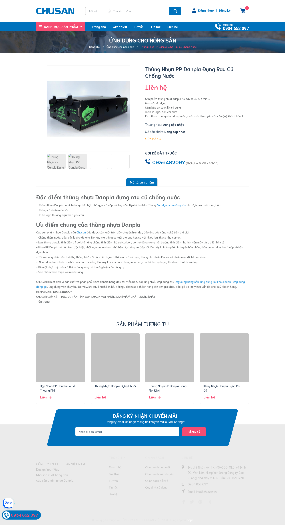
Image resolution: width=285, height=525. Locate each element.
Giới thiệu (114, 474)
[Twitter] (192, 502)
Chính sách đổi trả (156, 480)
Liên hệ (113, 494)
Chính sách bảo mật (157, 467)
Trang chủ (115, 467)
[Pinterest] (200, 502)
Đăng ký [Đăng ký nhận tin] (194, 432)
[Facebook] (184, 502)
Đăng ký (225, 10)
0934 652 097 (236, 28)
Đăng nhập (206, 10)
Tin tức (113, 487)
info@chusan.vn (206, 491)
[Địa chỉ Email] (127, 431)
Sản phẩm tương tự (142, 323)
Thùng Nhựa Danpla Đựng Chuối (115, 386)
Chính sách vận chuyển (159, 474)
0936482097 (168, 162)
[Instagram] (209, 502)
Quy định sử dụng (156, 487)
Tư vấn (113, 480)
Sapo (190, 520)
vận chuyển (68, 286)
